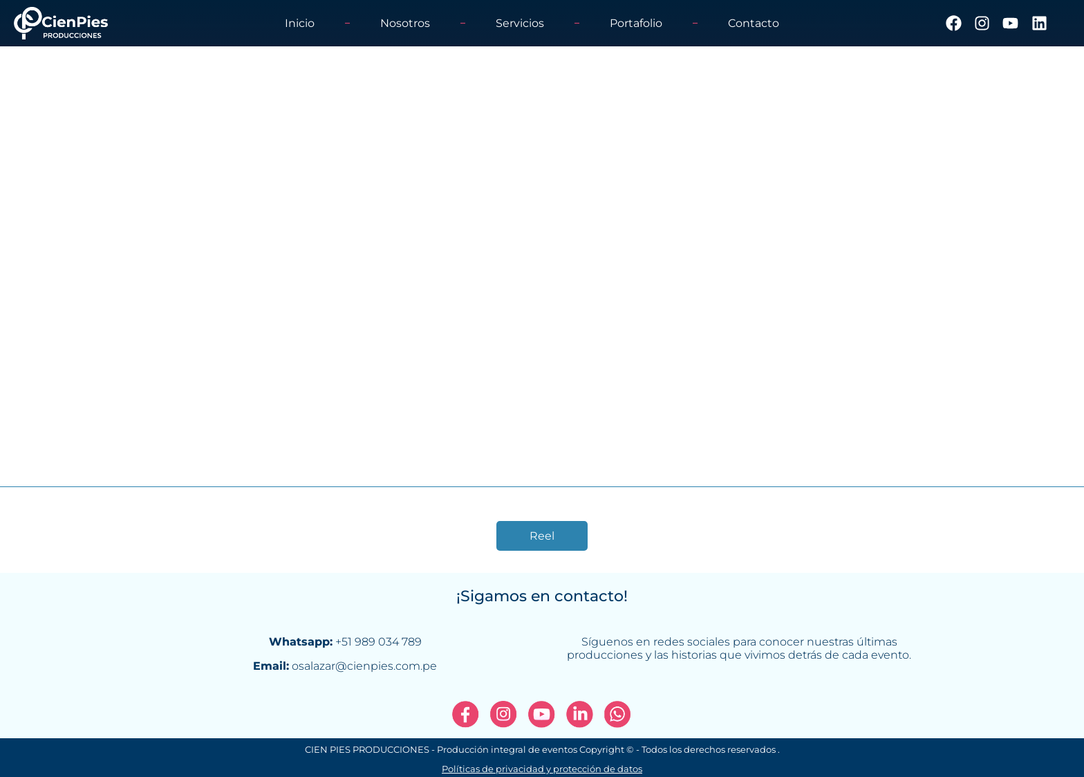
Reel (542, 535)
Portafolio (636, 23)
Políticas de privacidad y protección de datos (542, 769)
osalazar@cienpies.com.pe (364, 666)
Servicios (520, 23)
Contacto (753, 23)
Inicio (300, 23)
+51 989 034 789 (378, 641)
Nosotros (405, 23)
